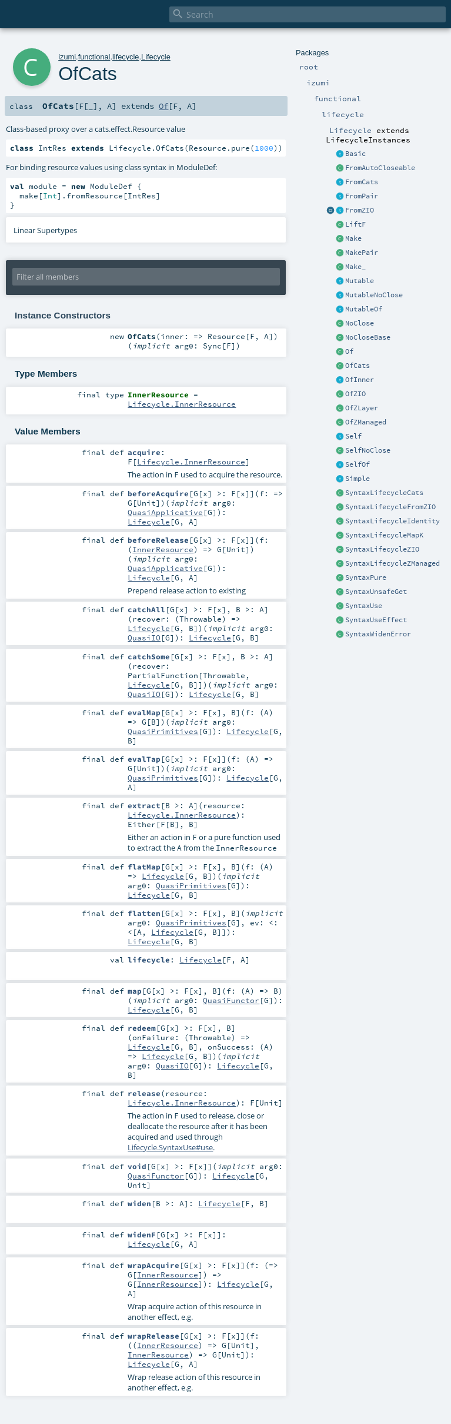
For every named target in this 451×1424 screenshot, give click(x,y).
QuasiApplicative (165, 512)
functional (94, 56)
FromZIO (359, 210)
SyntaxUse (363, 606)
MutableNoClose (374, 295)
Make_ (355, 267)
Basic (355, 154)
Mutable (359, 281)
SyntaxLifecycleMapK (384, 535)
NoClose (359, 323)
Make (353, 238)
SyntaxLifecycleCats (384, 493)
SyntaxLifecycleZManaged (392, 563)
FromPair (361, 196)
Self (353, 436)
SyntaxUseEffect (376, 620)
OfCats (357, 365)
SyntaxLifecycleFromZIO (390, 507)
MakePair (361, 252)
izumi (67, 56)
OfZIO (355, 394)
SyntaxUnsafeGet (376, 591)
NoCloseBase (367, 337)
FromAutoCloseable (380, 168)
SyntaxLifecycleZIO (382, 549)
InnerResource (162, 549)
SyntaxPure (365, 577)
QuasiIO (144, 637)
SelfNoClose (367, 450)
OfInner (359, 380)
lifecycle (125, 56)
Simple (357, 478)
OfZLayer (361, 408)
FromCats (361, 182)
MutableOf (363, 309)
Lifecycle (156, 56)
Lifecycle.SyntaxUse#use (170, 1147)
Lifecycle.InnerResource (182, 404)
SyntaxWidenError (378, 634)
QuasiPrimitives (163, 731)
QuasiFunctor (231, 1000)
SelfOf (357, 464)
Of (349, 351)
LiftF (355, 224)
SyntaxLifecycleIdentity (392, 521)
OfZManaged (365, 422)
